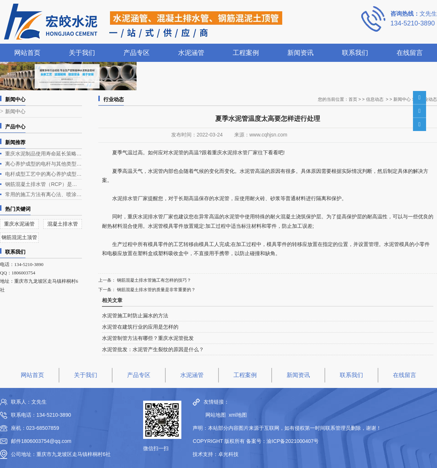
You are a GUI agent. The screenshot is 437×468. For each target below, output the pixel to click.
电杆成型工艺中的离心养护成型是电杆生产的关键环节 (43, 174)
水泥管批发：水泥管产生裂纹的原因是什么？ (153, 349)
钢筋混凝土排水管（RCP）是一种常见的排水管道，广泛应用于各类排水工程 (43, 184)
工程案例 (246, 52)
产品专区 (136, 52)
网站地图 (213, 415)
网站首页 (27, 52)
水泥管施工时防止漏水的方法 (135, 315)
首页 (353, 99)
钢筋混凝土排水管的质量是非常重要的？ (156, 289)
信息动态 (374, 99)
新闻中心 (15, 111)
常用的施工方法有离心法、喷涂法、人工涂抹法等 (43, 194)
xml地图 (238, 415)
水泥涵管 (191, 52)
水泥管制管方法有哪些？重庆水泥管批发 (148, 338)
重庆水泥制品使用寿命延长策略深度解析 (43, 153)
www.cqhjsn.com (268, 135)
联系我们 (355, 52)
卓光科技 (228, 454)
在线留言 (410, 52)
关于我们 (82, 52)
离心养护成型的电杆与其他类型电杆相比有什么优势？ (43, 164)
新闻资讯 (300, 52)
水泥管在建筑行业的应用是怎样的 (140, 327)
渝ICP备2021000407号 (293, 441)
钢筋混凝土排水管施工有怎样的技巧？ (153, 280)
